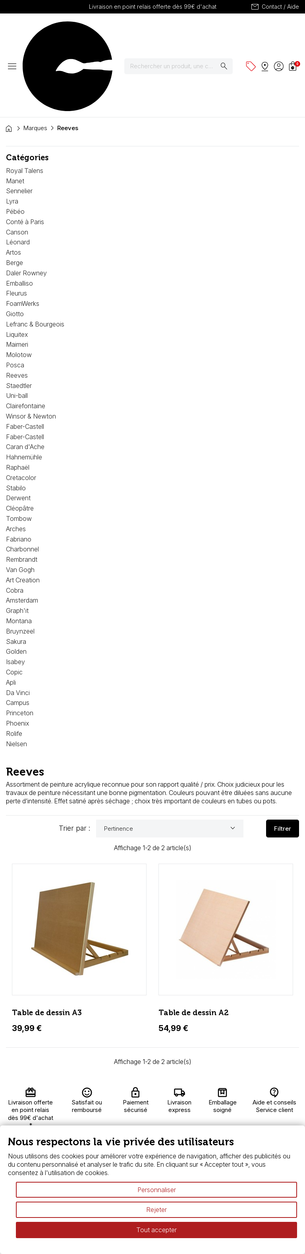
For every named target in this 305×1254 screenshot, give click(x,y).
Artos (13, 182)
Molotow (19, 285)
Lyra (12, 131)
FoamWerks (22, 234)
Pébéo (15, 142)
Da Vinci (18, 623)
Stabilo (16, 418)
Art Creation (23, 510)
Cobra (14, 520)
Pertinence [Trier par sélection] (170, 758)
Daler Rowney (26, 203)
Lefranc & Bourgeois (35, 254)
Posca (15, 295)
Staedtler (19, 316)
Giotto (15, 244)
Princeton (19, 643)
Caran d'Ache (25, 377)
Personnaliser (156, 1190)
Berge (14, 193)
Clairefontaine (25, 336)
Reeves (17, 305)
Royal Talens (24, 101)
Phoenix (17, 653)
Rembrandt (21, 490)
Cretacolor (21, 408)
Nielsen (16, 674)
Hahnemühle (24, 387)
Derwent (18, 428)
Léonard (18, 172)
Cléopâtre (20, 438)
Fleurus (16, 223)
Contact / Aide (274, 6)
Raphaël (17, 397)
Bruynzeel (20, 561)
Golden (16, 582)
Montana (19, 551)
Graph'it (17, 541)
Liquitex (17, 265)
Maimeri (17, 274)
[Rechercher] (183, 31)
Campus (17, 633)
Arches (16, 459)
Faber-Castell (25, 357)
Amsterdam (22, 530)
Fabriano (18, 469)
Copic (14, 602)
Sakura (16, 572)
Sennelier (19, 121)
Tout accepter (156, 1230)
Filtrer (282, 758)
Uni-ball (17, 326)
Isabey (15, 592)
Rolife (14, 664)
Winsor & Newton (31, 346)
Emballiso (19, 213)
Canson (17, 162)
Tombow (19, 449)
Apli (11, 612)
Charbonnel (22, 479)
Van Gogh (20, 500)
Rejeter (156, 1210)
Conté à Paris (25, 152)
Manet (15, 111)
